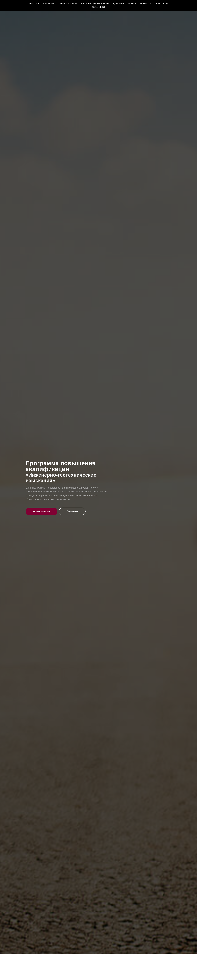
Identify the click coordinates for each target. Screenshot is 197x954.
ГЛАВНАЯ (48, 3)
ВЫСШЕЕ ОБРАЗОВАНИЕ (95, 3)
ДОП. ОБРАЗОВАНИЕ (124, 3)
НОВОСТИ (146, 3)
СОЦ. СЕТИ (98, 7)
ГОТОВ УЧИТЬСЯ (67, 3)
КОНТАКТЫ (162, 3)
